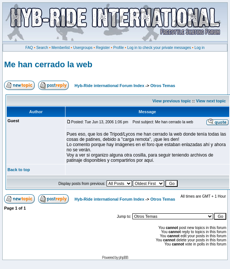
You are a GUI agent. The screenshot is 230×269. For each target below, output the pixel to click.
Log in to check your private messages (159, 48)
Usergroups (83, 48)
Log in (199, 48)
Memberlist (61, 48)
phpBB (123, 258)
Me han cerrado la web (48, 64)
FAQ (29, 48)
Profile (118, 48)
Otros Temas (162, 85)
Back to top (18, 169)
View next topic (211, 101)
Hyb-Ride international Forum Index (109, 85)
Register (103, 48)
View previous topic (171, 101)
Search (42, 48)
